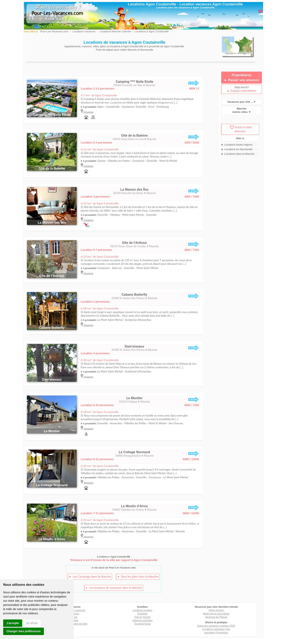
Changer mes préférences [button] (23, 631)
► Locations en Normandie (236, 149)
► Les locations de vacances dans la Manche (113, 587)
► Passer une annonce (241, 80)
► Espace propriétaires (241, 90)
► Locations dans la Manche (238, 153)
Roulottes (142, 613)
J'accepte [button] (12, 623)
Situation (88, 111)
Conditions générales (213, 629)
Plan (227, 629)
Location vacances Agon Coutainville (211, 4)
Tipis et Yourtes (142, 617)
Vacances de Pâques (216, 617)
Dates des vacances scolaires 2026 (216, 625)
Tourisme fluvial (142, 623)
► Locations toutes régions (236, 144)
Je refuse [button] (32, 623)
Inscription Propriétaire (216, 632)
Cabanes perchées (142, 620)
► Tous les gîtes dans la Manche (137, 576)
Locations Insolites (142, 610)
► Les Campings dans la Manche (90, 576)
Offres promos (216, 610)
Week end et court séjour (216, 613)
